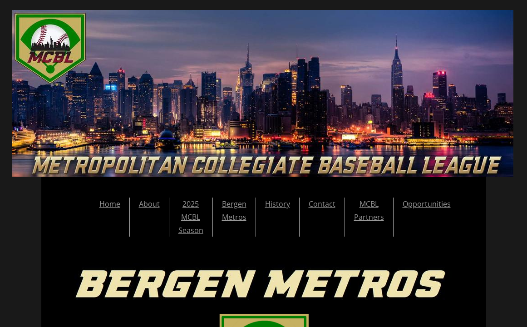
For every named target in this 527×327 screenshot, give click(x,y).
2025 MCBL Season (190, 217)
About (149, 204)
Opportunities (427, 204)
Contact (322, 204)
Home (109, 204)
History (277, 204)
